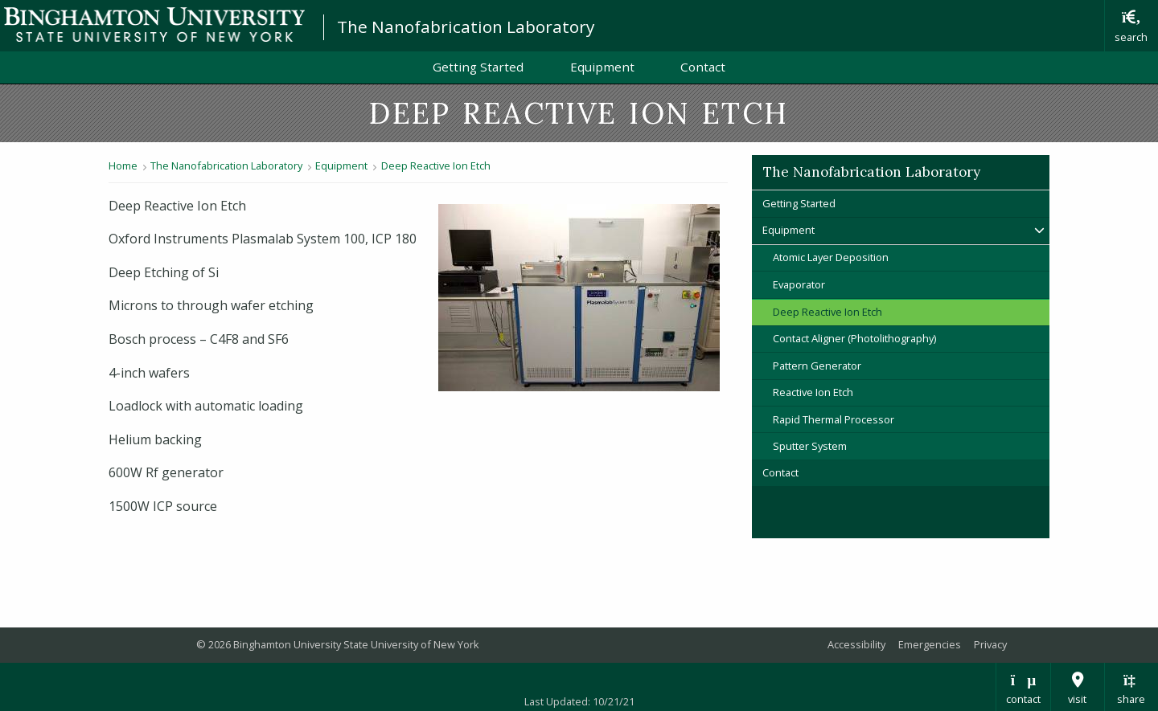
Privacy (990, 644)
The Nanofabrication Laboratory (465, 26)
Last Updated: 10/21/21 (579, 701)
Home (123, 165)
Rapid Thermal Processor (833, 419)
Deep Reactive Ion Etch (436, 165)
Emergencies (929, 644)
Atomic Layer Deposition (831, 257)
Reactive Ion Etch (813, 392)
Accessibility (856, 644)
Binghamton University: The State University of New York (154, 24)
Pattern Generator (817, 365)
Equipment (602, 67)
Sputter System (810, 446)
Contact (702, 67)
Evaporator (799, 284)
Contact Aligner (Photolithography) (854, 338)
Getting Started (478, 67)
